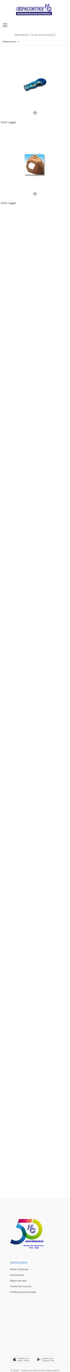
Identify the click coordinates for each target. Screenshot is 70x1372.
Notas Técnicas (19, 1269)
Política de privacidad (23, 1292)
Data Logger (8, 122)
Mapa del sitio (18, 1280)
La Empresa (17, 1275)
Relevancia (9, 41)
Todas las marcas (20, 1286)
